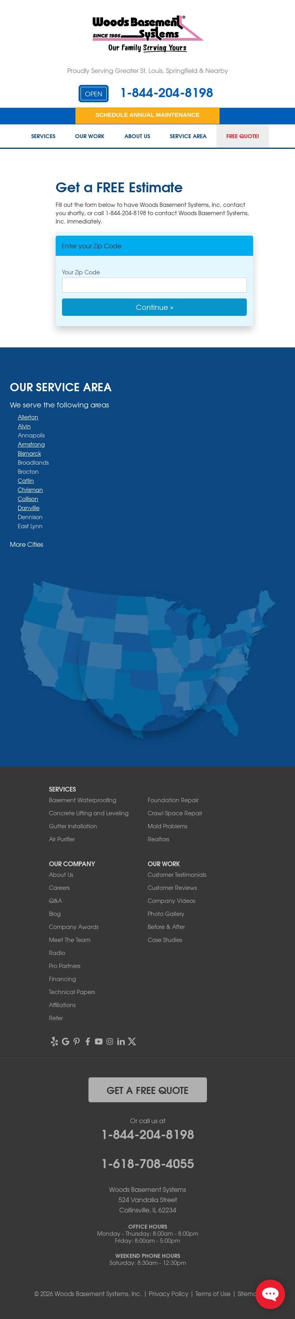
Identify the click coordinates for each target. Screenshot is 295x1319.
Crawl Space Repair (175, 813)
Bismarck (29, 453)
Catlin (26, 480)
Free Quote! (242, 136)
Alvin (24, 426)
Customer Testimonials (177, 874)
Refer (56, 1018)
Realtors (158, 839)
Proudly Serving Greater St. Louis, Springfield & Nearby (147, 70)
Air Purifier (62, 839)
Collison (28, 499)
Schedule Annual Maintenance (147, 114)
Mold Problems (167, 826)
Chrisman (30, 489)
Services (43, 136)
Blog (54, 913)
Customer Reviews (172, 887)
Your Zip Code (81, 272)
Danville (28, 508)
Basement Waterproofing (82, 800)
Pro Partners (64, 966)
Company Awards (73, 927)
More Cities (26, 544)
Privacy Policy (168, 1293)
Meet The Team (69, 940)
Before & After (166, 927)
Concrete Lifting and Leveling (88, 813)
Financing (62, 979)
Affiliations (62, 1005)
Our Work (90, 136)
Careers (59, 887)
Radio (57, 953)
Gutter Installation (73, 826)
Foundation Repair (173, 800)
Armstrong (31, 444)
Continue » (154, 307)
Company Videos (171, 900)
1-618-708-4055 (147, 1162)
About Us (137, 136)
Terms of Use (213, 1293)
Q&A (55, 900)
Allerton (28, 417)
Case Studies (165, 940)
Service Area (188, 136)
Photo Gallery (166, 913)
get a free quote (147, 1089)
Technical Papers (72, 992)
